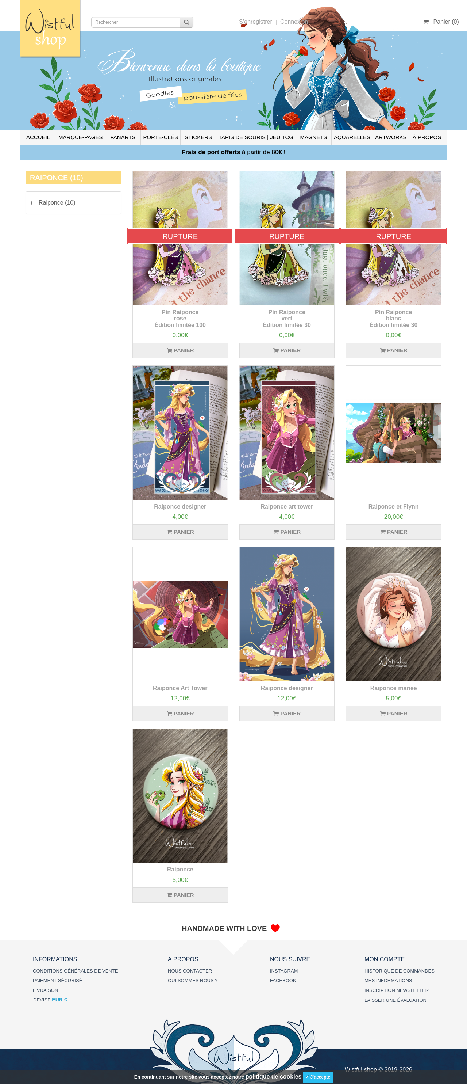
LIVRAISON (45, 990)
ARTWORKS (390, 137)
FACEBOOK (283, 980)
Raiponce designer (180, 506)
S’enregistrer (255, 22)
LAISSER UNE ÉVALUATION (395, 1000)
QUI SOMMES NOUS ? (193, 980)
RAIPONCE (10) (56, 178)
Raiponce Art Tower (180, 688)
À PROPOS (427, 137)
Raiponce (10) (53, 202)
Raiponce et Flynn (393, 506)
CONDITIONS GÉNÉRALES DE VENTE (75, 971)
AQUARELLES (352, 137)
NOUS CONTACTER (190, 971)
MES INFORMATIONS (388, 980)
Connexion (294, 22)
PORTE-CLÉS (160, 137)
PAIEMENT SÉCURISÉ (57, 980)
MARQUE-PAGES (80, 137)
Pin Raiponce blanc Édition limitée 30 (394, 318)
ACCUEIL (38, 137)
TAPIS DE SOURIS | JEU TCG (256, 137)
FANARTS (122, 137)
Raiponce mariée (393, 688)
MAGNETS (313, 137)
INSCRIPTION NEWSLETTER (396, 990)
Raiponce (180, 869)
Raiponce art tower (286, 506)
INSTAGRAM (284, 971)
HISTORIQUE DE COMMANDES (399, 971)
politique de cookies (274, 1076)
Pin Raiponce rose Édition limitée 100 (180, 318)
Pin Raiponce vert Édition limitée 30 (287, 318)
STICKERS (198, 137)
